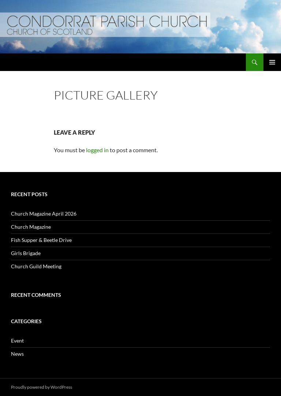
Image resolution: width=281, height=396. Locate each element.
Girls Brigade (26, 253)
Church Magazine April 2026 (43, 213)
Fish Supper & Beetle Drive (41, 240)
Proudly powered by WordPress (41, 387)
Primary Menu (272, 62)
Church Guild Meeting (36, 266)
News (17, 354)
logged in (97, 149)
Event (17, 340)
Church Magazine (31, 227)
